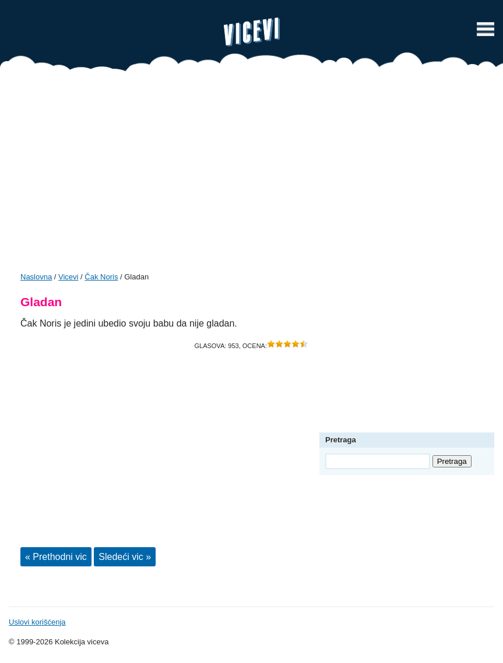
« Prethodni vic (56, 557)
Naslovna (36, 276)
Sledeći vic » (125, 557)
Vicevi (252, 32)
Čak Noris (101, 276)
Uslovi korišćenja (37, 622)
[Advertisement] (251, 175)
